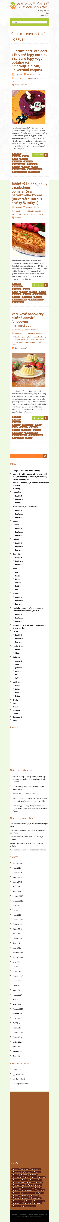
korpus (17, 430)
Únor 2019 (16, 887)
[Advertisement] (29, 748)
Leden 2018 (17, 948)
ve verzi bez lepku (37, 435)
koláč (43, 292)
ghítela (25, 159)
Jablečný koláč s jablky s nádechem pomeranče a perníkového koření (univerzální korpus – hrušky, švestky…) (29, 193)
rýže (16, 674)
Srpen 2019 (17, 868)
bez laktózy (18, 286)
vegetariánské (18, 646)
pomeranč (28, 297)
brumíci (17, 425)
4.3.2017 (18, 330)
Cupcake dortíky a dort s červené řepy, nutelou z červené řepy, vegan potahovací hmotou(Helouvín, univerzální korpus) (29, 60)
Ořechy (15, 700)
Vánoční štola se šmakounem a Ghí (25, 794)
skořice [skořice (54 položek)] (16, 1195)
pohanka (18, 668)
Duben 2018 (17, 934)
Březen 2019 (17, 882)
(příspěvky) (18, 1074)
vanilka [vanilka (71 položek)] (17, 1198)
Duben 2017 (17, 990)
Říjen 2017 (16, 962)
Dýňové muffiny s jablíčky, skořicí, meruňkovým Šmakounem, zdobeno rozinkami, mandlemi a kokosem (29, 779)
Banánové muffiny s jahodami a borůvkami (30, 850)
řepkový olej (18, 432)
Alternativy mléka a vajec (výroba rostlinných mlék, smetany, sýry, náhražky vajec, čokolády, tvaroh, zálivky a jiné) (30, 476)
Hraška (15, 707)
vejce (29, 438)
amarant (18, 661)
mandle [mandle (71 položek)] (40, 1182)
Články (15, 714)
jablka (34, 292)
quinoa (17, 671)
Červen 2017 (17, 981)
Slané (17, 653)
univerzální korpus (35, 169)
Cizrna (17, 686)
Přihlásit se (17, 1069)
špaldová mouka (19, 169)
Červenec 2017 (18, 976)
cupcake (17, 156)
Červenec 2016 (18, 1032)
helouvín (29, 161)
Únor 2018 (16, 943)
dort (26, 156)
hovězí (17, 576)
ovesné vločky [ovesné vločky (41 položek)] (27, 1188)
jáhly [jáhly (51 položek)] (25, 1180)
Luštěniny (16, 682)
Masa (15, 569)
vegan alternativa (20, 172)
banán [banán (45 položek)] (16, 1169)
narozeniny (33, 164)
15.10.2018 (19, 74)
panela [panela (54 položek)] (38, 1188)
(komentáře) (19, 1079)
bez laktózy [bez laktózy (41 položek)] (36, 1169)
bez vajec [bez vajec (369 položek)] (27, 1172)
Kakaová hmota (16, 843)
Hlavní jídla (17, 554)
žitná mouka (35, 172)
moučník (17, 294)
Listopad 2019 (18, 863)
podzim (17, 297)
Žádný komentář (21, 85)
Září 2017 (16, 967)
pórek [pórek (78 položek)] (40, 1193)
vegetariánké (19, 302)
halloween (18, 161)
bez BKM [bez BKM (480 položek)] (25, 1169)
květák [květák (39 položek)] (31, 1182)
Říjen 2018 (16, 906)
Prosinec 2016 (18, 1009)
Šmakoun (16, 710)
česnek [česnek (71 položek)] (29, 1203)
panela (26, 167)
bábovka (17, 417)
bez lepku (18, 337)
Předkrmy (16, 489)
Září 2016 (16, 1023)
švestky (39, 297)
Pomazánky (17, 492)
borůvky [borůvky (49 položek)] (38, 1172)
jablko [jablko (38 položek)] (43, 1177)
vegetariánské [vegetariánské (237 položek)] (19, 1201)
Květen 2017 (17, 985)
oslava (17, 167)
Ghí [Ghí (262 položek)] (35, 1177)
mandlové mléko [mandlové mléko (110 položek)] (19, 1185)
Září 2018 (16, 910)
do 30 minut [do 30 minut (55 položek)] (18, 1177)
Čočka (17, 689)
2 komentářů (19, 217)
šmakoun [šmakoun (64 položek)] (17, 1206)
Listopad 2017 (18, 957)
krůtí (17, 572)
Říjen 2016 (16, 1018)
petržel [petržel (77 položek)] (16, 1190)
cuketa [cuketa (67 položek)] (25, 1175)
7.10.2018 (18, 207)
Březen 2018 (17, 938)
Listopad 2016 (18, 1014)
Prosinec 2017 (18, 953)
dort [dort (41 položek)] (28, 1177)
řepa (35, 167)
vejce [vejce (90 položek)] (29, 1201)
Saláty (15, 521)
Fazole (17, 693)
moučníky (27, 430)
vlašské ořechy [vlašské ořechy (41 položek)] (40, 1201)
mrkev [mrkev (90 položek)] (39, 1185)
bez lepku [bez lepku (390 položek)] (17, 1172)
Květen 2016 (17, 1042)
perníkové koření (40, 294)
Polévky (16, 539)
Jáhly (17, 664)
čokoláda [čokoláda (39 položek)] (38, 1203)
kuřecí (17, 579)
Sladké (14, 81)
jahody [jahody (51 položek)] (16, 1180)
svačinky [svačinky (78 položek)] (35, 1195)
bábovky (17, 419)
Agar (14, 703)
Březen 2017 (17, 995)
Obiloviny (16, 657)
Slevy (15, 720)
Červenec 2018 (18, 920)
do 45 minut (28, 425)
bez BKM (19, 78)
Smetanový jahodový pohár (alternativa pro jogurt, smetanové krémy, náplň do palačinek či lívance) (30, 808)
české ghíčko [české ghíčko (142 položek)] (18, 1203)
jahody (24, 427)
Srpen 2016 (17, 1028)
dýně (27, 289)
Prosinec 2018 (18, 896)
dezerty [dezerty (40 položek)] (34, 1175)
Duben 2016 (17, 1047)
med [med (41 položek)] (30, 1185)
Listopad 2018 (18, 901)
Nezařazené (17, 717)
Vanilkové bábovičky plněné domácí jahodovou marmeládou (27, 319)
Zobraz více (38, 154)
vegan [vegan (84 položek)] (26, 1198)
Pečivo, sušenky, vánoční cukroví (25, 507)
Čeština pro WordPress (21, 1084)
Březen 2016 (17, 1051)
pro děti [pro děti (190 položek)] (17, 1193)
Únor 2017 (16, 1000)
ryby (16, 589)
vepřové (18, 583)
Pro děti (39, 342)
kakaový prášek (19, 164)
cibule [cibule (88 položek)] (16, 1175)
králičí (17, 586)
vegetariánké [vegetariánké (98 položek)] (36, 1198)
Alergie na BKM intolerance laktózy (26, 471)
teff (16, 678)
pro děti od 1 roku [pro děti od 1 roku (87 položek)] (29, 1193)
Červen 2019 (17, 873)
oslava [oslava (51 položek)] (16, 1188)
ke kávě (34, 427)
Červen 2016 (17, 1037)
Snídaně (16, 525)
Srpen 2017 (17, 971)
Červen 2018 (17, 924)
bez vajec (32, 78)
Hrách (17, 696)
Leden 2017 (17, 1004)
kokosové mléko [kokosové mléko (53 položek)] (19, 1182)
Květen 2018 (17, 929)
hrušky (24, 292)
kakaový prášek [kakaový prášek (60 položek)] (36, 1180)
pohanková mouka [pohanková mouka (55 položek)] (29, 1190)
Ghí (16, 159)
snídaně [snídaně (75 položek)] (25, 1195)
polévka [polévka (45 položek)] (41, 1190)
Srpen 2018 (17, 915)
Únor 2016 (16, 1056)
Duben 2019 (17, 877)
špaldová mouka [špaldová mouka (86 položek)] (30, 1206)
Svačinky (16, 593)
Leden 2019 (17, 891)
